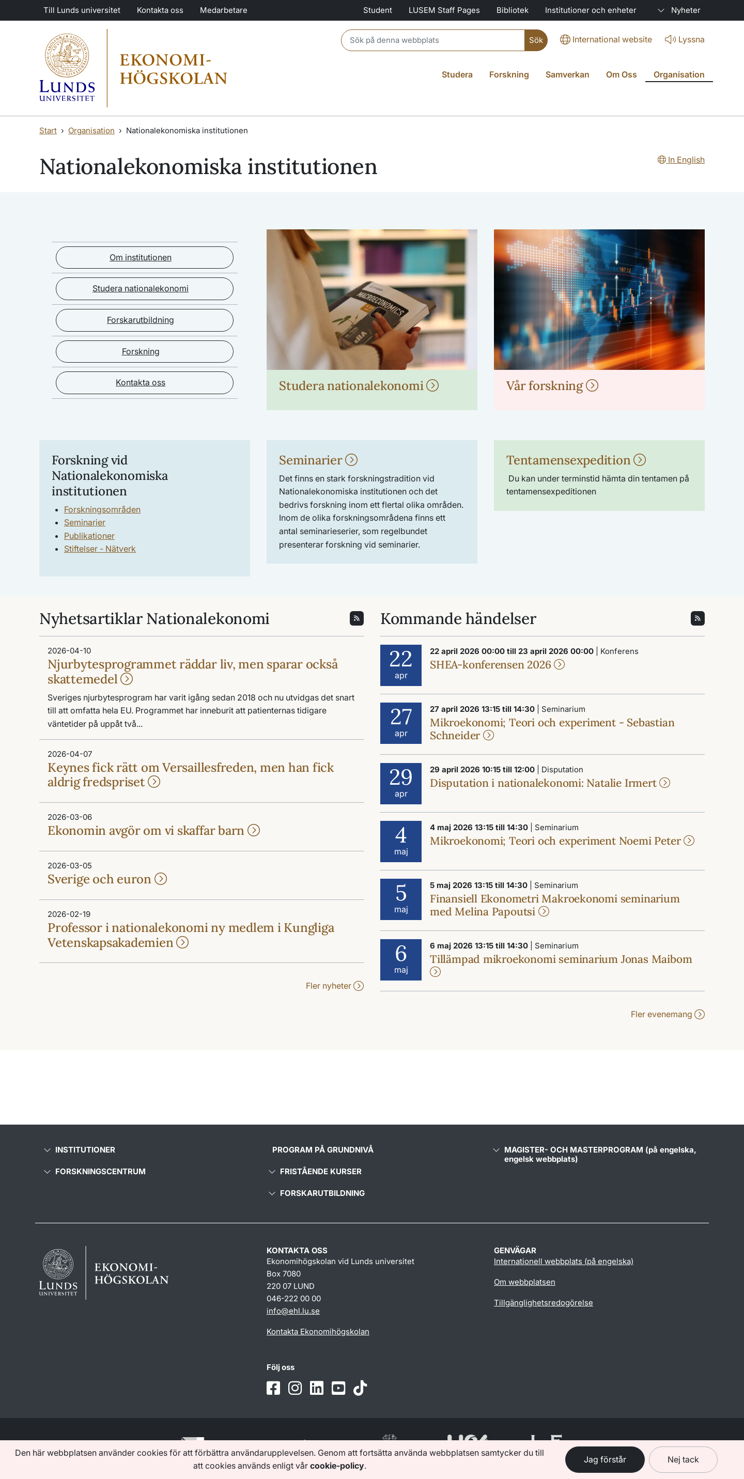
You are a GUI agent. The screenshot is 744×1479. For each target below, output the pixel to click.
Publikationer (89, 536)
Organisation (91, 130)
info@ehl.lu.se (293, 1311)
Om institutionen (141, 257)
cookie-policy (337, 1465)
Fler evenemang (668, 1014)
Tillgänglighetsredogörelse (543, 1302)
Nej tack (683, 1459)
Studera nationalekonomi (140, 288)
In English (681, 159)
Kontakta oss (140, 382)
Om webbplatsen (524, 1282)
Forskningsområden (102, 509)
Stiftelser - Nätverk (100, 548)
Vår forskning (552, 386)
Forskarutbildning (140, 320)
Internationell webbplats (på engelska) (563, 1261)
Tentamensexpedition (576, 460)
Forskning (141, 351)
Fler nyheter (335, 985)
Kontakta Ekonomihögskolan (318, 1331)
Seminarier (84, 522)
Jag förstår (605, 1459)
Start (48, 130)
